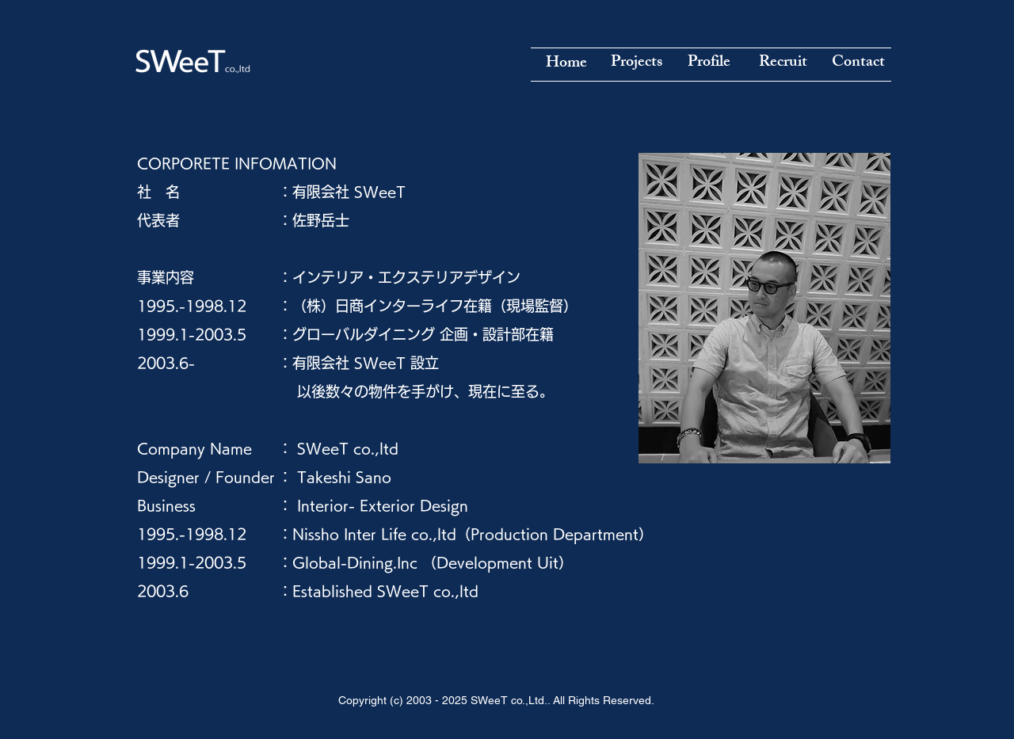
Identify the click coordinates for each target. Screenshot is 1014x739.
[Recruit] (782, 63)
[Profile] (709, 63)
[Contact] (858, 63)
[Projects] (636, 63)
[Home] (566, 64)
